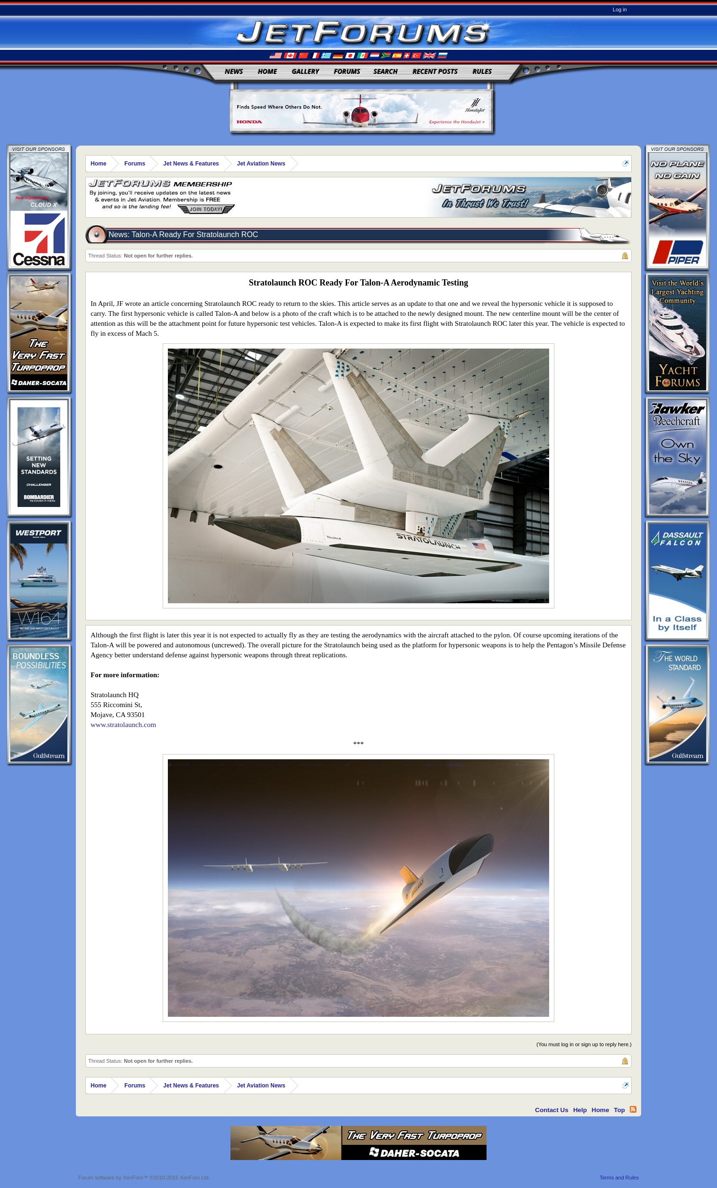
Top (619, 1110)
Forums (347, 71)
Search (386, 71)
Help (580, 1110)
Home (267, 71)
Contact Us (551, 1110)
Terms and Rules (619, 1177)
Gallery (305, 71)
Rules (482, 71)
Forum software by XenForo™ (144, 1177)
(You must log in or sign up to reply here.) (584, 1044)
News (234, 71)
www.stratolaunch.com (123, 724)
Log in (620, 9)
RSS (633, 1109)
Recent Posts (435, 71)
